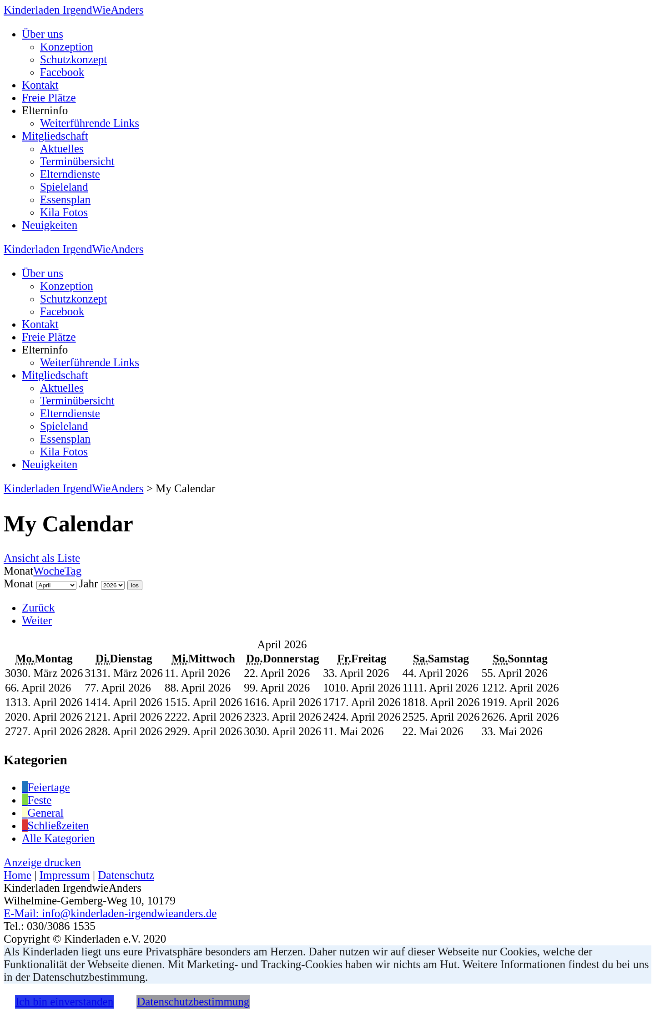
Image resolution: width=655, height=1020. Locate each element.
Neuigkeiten (49, 225)
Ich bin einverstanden (64, 1001)
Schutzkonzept (73, 59)
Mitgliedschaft (55, 136)
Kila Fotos (64, 212)
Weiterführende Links (89, 123)
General (43, 813)
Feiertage (46, 787)
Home (17, 875)
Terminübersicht (77, 161)
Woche (49, 571)
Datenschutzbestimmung (193, 1001)
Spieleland (64, 187)
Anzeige (42, 862)
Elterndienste (70, 174)
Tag (73, 571)
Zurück (38, 607)
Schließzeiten (55, 825)
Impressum (65, 875)
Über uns (42, 34)
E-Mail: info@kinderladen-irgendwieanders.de (110, 913)
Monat (18, 583)
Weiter (37, 620)
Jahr (88, 583)
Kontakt (40, 85)
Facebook (62, 72)
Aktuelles (62, 148)
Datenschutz (126, 875)
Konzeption (66, 46)
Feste (36, 800)
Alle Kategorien (58, 838)
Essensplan (65, 199)
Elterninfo (45, 110)
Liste (42, 558)
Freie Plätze (49, 97)
